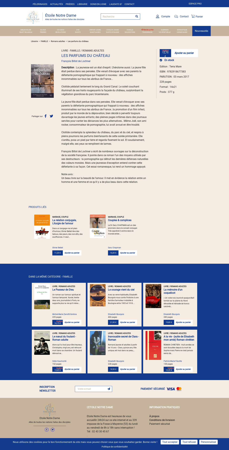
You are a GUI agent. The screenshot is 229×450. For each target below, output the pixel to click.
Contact (129, 4)
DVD (78, 30)
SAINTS (78, 32)
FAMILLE (130, 30)
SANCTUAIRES (95, 32)
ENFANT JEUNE (95, 30)
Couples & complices (119, 220)
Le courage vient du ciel (121, 289)
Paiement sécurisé (159, 423)
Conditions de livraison (162, 420)
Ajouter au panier (184, 53)
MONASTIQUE (182, 30)
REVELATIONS (61, 32)
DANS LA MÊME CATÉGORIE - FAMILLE (51, 276)
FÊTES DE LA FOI (147, 30)
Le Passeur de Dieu (63, 289)
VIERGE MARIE (182, 32)
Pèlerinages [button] (40, 4)
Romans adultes (58, 41)
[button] (32, 81)
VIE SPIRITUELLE (165, 32)
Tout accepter (169, 441)
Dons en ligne (98, 4)
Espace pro (195, 3)
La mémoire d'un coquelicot (173, 291)
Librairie (82, 4)
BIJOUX (43, 30)
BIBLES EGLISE (26, 30)
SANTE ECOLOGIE (112, 32)
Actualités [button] (56, 4)
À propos (154, 416)
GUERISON (165, 30)
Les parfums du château (78, 41)
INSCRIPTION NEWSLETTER (47, 388)
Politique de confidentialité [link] (115, 446)
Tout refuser (189, 441)
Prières (70, 4)
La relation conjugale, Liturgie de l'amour (64, 222)
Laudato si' (115, 4)
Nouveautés (201, 30)
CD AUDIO (60, 30)
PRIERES (43, 32)
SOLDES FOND (130, 32)
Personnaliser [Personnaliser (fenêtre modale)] (208, 441)
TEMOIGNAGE (147, 32)
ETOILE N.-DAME (113, 30)
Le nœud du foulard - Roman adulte (64, 338)
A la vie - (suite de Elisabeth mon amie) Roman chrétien (179, 338)
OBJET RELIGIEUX (25, 32)
